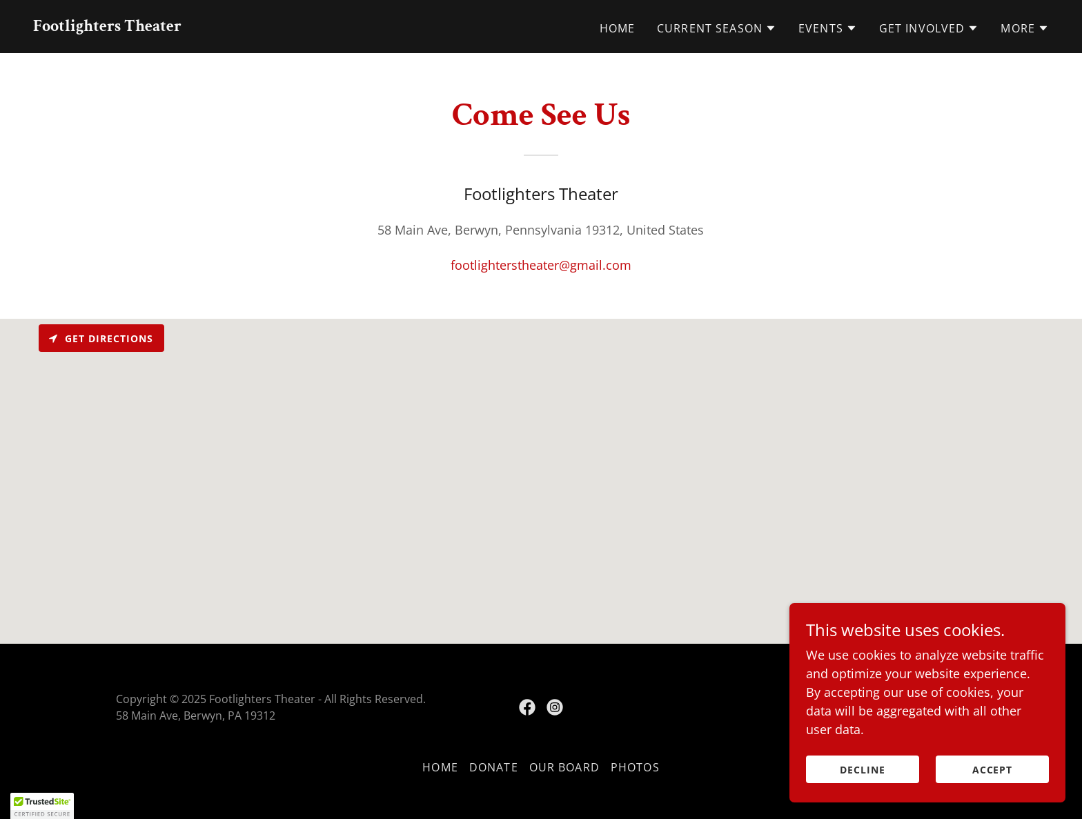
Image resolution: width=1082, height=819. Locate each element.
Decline (862, 769)
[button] (716, 28)
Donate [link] (493, 767)
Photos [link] (635, 767)
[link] (107, 26)
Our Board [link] (564, 767)
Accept (992, 769)
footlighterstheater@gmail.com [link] (541, 265)
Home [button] (440, 767)
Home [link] (618, 28)
